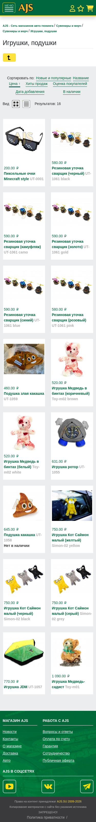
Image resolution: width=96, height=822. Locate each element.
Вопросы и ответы (58, 732)
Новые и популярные (53, 78)
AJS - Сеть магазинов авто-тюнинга (28, 25)
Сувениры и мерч (69, 25)
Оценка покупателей (70, 84)
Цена (14, 84)
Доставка (10, 753)
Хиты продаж (37, 84)
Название (81, 78)
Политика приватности (46, 817)
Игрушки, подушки (43, 31)
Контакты (10, 739)
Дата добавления (30, 92)
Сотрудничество (56, 753)
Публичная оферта (58, 760)
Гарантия (50, 746)
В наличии (71, 92)
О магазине (12, 746)
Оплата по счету (56, 739)
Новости (10, 732)
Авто (7, 760)
